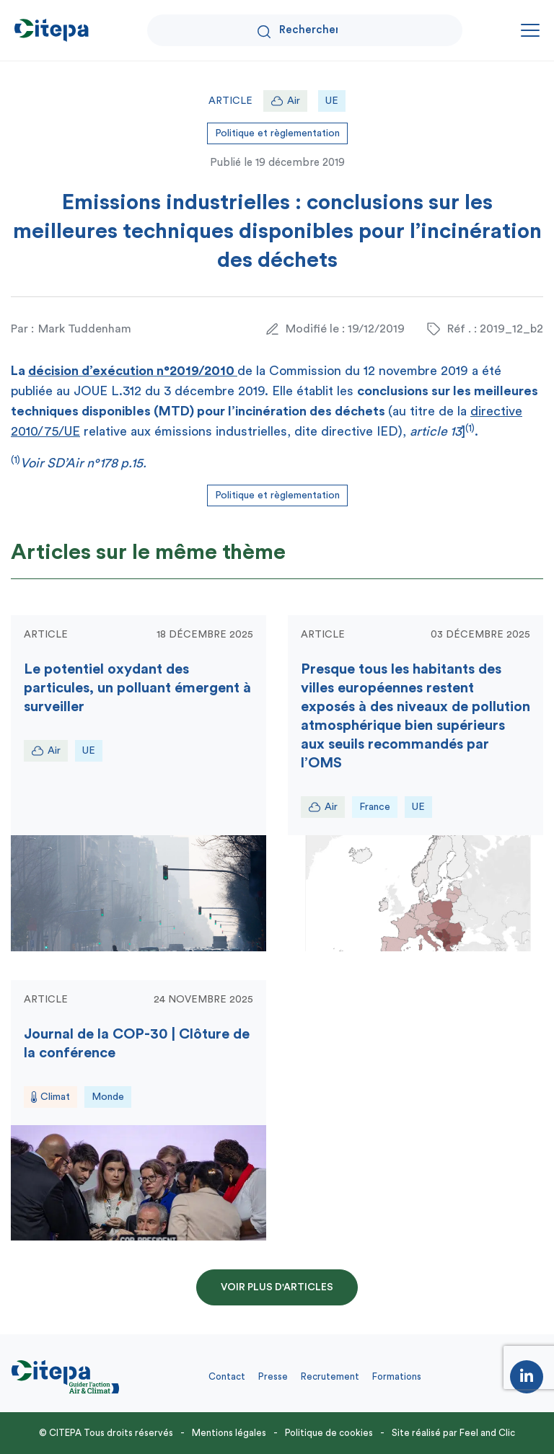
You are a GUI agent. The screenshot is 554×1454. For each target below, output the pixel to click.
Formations (396, 1376)
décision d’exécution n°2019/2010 (132, 370)
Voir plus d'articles (277, 1287)
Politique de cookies (329, 1432)
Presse (273, 1376)
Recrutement (330, 1376)
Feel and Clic (487, 1432)
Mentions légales (229, 1432)
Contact (226, 1376)
